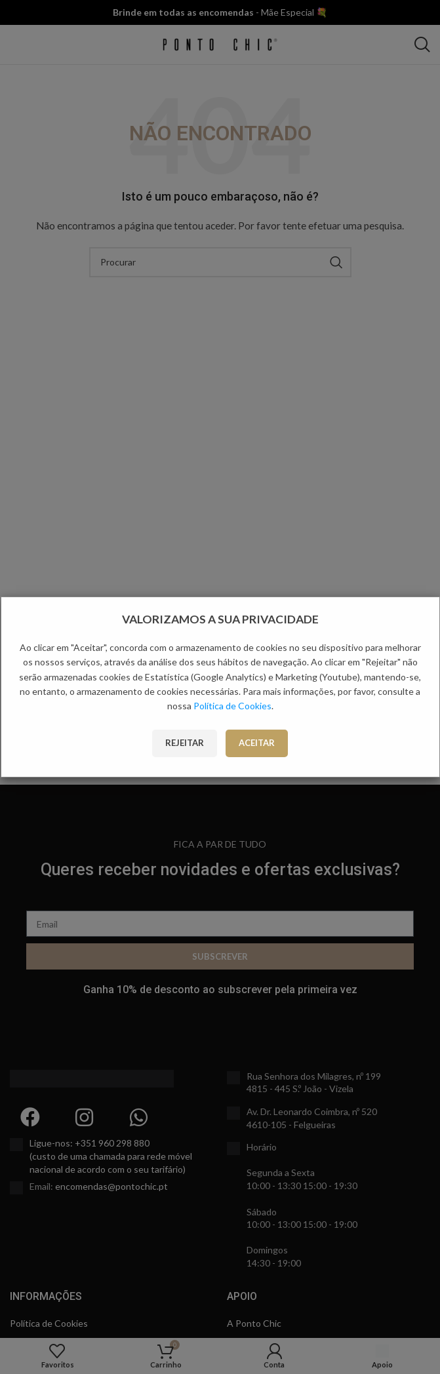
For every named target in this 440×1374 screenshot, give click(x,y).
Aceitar (257, 742)
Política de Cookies (232, 705)
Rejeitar (184, 742)
